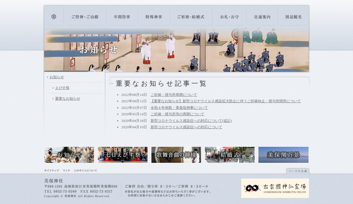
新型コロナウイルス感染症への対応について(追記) (191, 121)
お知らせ (57, 77)
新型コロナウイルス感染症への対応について (186, 127)
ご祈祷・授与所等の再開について (177, 114)
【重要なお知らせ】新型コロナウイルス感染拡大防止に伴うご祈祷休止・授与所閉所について (225, 101)
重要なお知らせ (67, 98)
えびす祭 (62, 88)
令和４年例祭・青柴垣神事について (179, 108)
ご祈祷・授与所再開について (174, 95)
